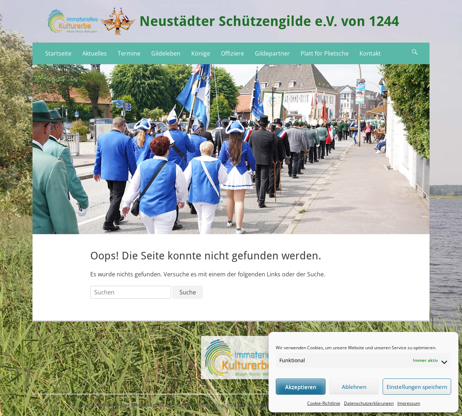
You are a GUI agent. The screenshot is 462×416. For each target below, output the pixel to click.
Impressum (408, 403)
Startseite (58, 53)
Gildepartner (272, 53)
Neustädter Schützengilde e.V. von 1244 (269, 21)
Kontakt (370, 53)
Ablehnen (354, 386)
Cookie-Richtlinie (323, 403)
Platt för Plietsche (325, 53)
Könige (200, 53)
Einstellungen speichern (417, 386)
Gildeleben (165, 53)
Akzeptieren (300, 386)
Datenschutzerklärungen (369, 403)
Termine (129, 53)
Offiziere (232, 53)
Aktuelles (94, 53)
